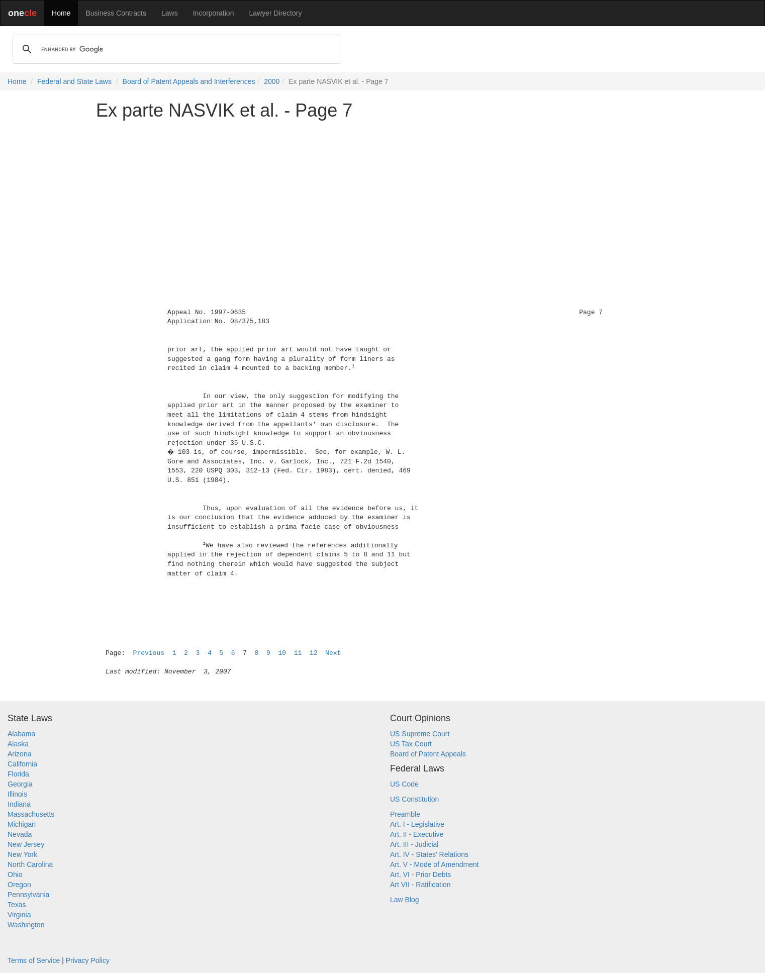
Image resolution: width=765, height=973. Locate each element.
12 (314, 653)
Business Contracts (115, 13)
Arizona (19, 754)
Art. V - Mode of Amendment (434, 864)
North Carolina (30, 864)
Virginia (19, 915)
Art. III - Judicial (414, 844)
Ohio (15, 874)
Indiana (19, 804)
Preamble (405, 814)
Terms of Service (34, 960)
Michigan (22, 824)
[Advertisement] (382, 198)
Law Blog (404, 900)
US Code (404, 784)
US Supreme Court (419, 734)
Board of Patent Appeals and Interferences (189, 81)
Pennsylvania (28, 895)
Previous (148, 653)
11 (298, 653)
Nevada (20, 834)
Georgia (20, 784)
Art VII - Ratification (420, 885)
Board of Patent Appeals (428, 754)
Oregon (19, 885)
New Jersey (26, 844)
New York (22, 854)
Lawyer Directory (275, 13)
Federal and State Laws (74, 81)
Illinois (17, 794)
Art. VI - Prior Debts (420, 874)
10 (282, 653)
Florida (18, 774)
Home (61, 13)
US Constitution (414, 799)
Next (333, 653)
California (22, 764)
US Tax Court (411, 744)
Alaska (18, 744)
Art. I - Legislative (417, 824)
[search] (175, 49)
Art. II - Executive (417, 834)
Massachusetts (31, 814)
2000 (271, 81)
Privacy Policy (88, 960)
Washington (26, 925)
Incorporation (213, 13)
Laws (169, 13)
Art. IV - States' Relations (429, 854)
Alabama (21, 734)
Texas (17, 905)
